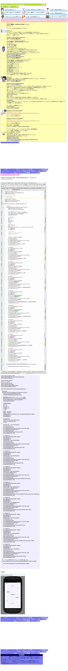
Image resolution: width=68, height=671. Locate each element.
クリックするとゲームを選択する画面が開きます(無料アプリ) (34, 20)
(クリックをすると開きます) (13, 38)
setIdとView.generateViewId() (8, 171)
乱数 (39, 171)
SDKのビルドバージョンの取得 (9, 172)
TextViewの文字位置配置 (24, 172)
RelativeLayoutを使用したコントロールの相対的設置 (34, 169)
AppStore (4, 4)
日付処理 (43, 171)
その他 (15, 7)
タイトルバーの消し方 (14, 169)
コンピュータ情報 (38, 4)
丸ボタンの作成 (35, 172)
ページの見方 (4, 169)
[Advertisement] (12, 156)
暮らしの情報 (6, 7)
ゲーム (28, 4)
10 (17, 142)
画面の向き (34, 171)
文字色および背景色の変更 (23, 171)
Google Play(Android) (16, 4)
